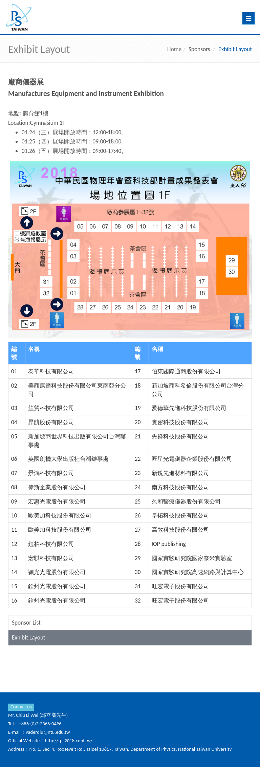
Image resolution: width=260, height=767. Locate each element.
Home (174, 49)
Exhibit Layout (28, 637)
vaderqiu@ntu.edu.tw (48, 732)
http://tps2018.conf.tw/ (68, 741)
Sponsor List (26, 622)
